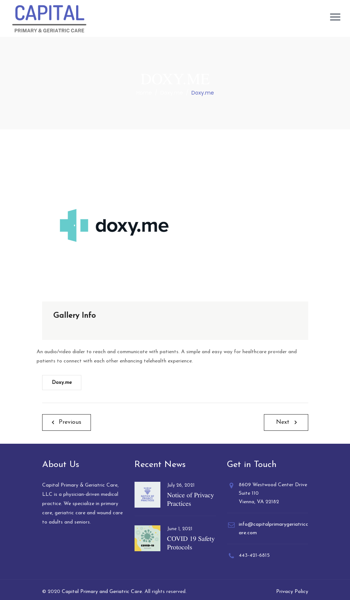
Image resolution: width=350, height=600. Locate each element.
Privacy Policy (292, 591)
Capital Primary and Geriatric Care (102, 591)
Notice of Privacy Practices (190, 499)
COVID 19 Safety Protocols (191, 542)
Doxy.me (62, 382)
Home (144, 92)
